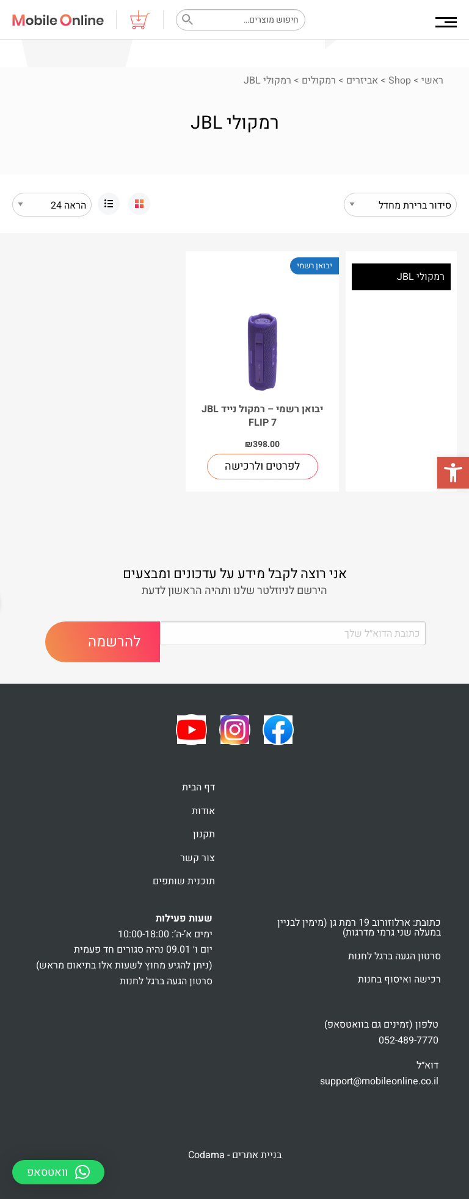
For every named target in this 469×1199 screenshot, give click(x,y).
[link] (139, 204)
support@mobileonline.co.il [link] (379, 1081)
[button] (453, 473)
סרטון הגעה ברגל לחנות (394, 956)
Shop (399, 80)
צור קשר (197, 858)
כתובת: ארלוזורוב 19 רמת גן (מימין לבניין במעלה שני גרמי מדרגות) (359, 927)
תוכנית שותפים (184, 881)
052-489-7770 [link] (408, 1040)
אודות (203, 811)
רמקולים (319, 80)
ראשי (432, 80)
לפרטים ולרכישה (262, 466)
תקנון (204, 834)
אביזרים (362, 80)
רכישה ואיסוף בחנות (399, 979)
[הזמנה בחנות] (400, 205)
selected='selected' (52, 205)
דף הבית (198, 787)
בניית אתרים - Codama (235, 1155)
